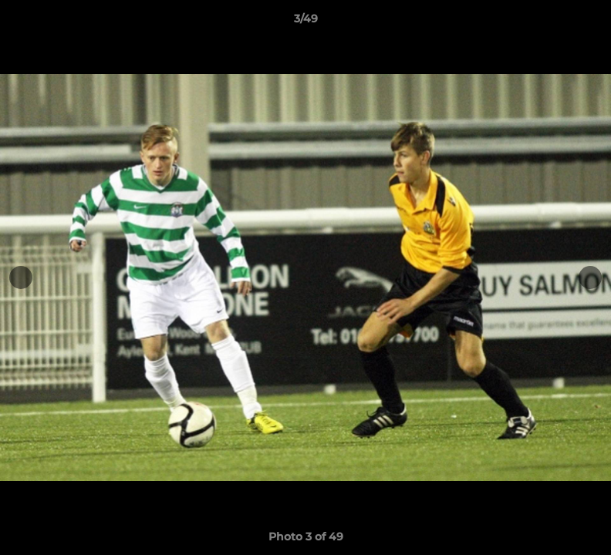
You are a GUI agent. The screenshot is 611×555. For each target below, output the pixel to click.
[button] (583, 22)
